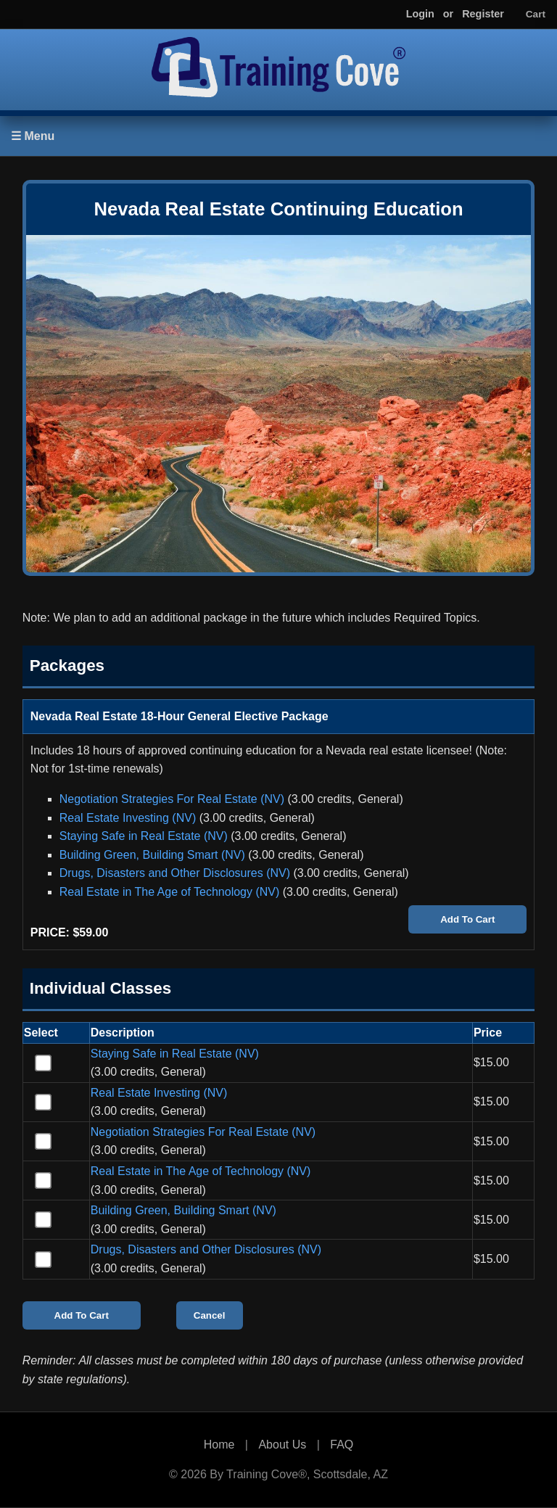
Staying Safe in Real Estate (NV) (143, 836)
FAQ (341, 1444)
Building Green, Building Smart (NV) (152, 855)
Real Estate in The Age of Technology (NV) (169, 892)
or (448, 14)
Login (420, 14)
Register (483, 14)
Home (219, 1444)
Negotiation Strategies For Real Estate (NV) (171, 799)
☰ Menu (32, 136)
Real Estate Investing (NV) (128, 818)
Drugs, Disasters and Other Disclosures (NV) (174, 873)
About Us (282, 1444)
